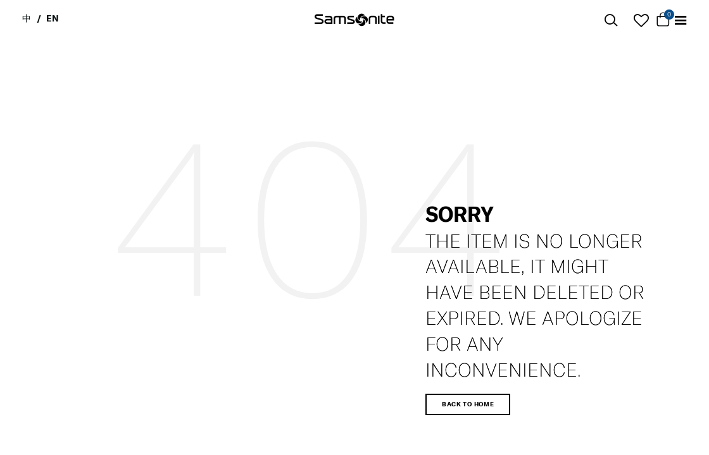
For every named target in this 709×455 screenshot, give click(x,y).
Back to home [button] (468, 404)
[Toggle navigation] (680, 20)
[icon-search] (611, 20)
